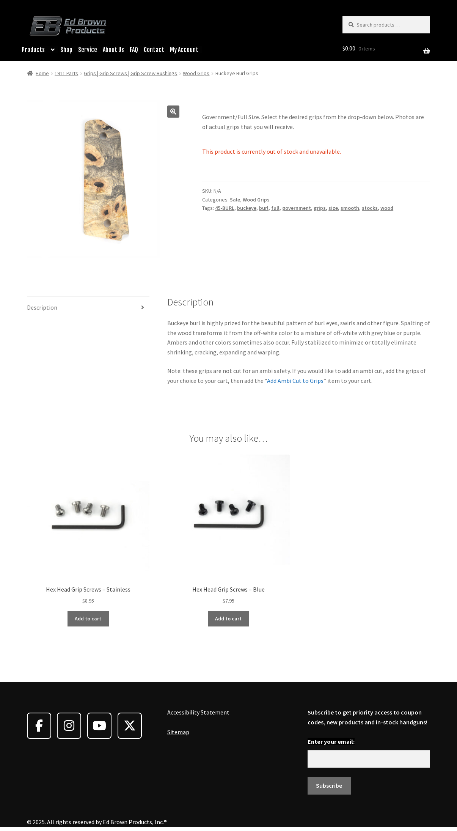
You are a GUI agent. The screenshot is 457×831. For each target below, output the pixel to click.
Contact (154, 49)
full (275, 208)
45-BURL (224, 208)
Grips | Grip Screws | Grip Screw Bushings (130, 73)
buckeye (246, 208)
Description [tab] (42, 307)
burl (264, 208)
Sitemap (178, 732)
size (333, 208)
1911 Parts (66, 73)
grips (320, 208)
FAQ (134, 49)
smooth (350, 208)
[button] (173, 111)
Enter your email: (331, 741)
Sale (235, 199)
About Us (113, 49)
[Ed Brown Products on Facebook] (39, 726)
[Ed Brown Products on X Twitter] (130, 726)
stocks (370, 208)
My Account (184, 49)
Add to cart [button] (88, 618)
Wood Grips (196, 73)
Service (87, 49)
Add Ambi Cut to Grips (295, 380)
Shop (66, 49)
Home (42, 73)
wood (386, 208)
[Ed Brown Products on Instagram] (69, 726)
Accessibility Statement (198, 712)
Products (33, 49)
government (296, 208)
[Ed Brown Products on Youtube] (99, 726)
